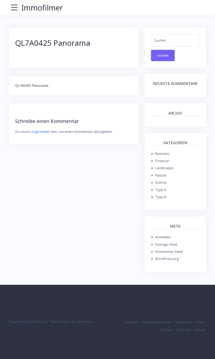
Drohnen (132, 322)
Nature (160, 175)
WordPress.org (167, 258)
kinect (200, 322)
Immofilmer (42, 8)
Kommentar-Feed (168, 251)
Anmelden (163, 237)
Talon (66, 321)
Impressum (184, 322)
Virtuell (199, 329)
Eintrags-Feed (166, 244)
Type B (160, 197)
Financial (162, 160)
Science (161, 182)
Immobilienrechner (157, 322)
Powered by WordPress (27, 321)
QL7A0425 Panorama (31, 85)
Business (162, 153)
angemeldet (40, 131)
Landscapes (164, 168)
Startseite (183, 329)
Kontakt (166, 329)
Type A (160, 189)
